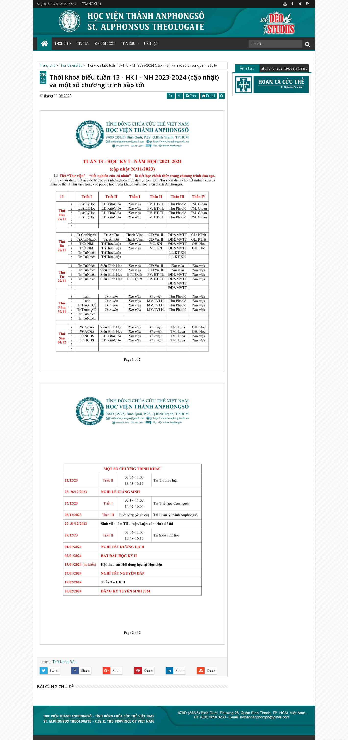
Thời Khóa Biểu (64, 662)
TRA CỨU (128, 44)
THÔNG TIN (63, 44)
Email (208, 96)
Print (191, 96)
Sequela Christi (296, 68)
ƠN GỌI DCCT (105, 44)
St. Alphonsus (271, 68)
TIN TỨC (83, 44)
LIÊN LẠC (151, 44)
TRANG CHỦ (91, 4)
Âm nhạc (247, 68)
